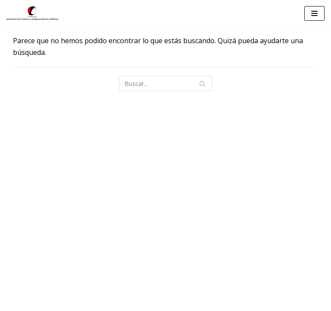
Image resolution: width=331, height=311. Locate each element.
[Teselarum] (32, 13)
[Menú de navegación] (314, 13)
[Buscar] (165, 83)
